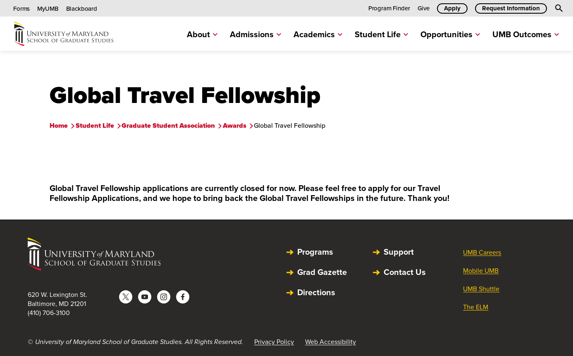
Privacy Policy (274, 341)
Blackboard (82, 8)
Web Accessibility (330, 341)
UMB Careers (482, 252)
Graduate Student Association (168, 125)
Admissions (255, 34)
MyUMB (47, 8)
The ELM (475, 307)
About (202, 34)
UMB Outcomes (525, 34)
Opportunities (450, 34)
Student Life (381, 34)
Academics (318, 34)
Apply (452, 8)
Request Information (511, 8)
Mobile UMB (481, 270)
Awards (234, 125)
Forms (21, 8)
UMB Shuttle (481, 289)
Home (59, 125)
